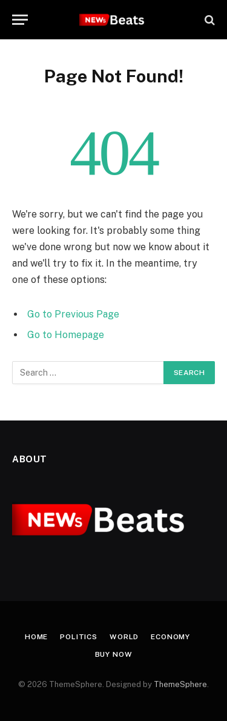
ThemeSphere (180, 684)
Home (36, 637)
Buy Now (114, 654)
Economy (170, 637)
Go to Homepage (65, 335)
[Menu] (20, 19)
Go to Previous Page (73, 314)
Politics (78, 637)
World (124, 637)
